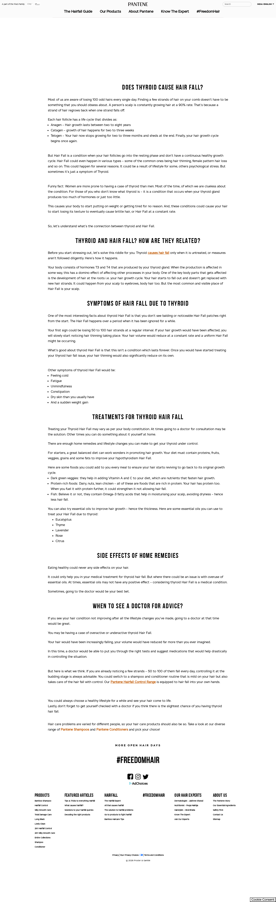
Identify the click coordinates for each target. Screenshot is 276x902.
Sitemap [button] (216, 855)
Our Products (110, 11)
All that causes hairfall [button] (114, 841)
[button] (30, 5)
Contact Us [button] (218, 850)
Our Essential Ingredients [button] (224, 841)
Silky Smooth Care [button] (43, 846)
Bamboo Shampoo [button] (43, 837)
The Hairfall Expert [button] (112, 837)
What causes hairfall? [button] (74, 841)
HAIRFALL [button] (111, 831)
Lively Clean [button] (40, 860)
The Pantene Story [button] (221, 837)
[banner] (244, 879)
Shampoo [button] (39, 878)
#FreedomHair (208, 11)
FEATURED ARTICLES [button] (79, 831)
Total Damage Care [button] (43, 850)
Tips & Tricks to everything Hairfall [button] (80, 837)
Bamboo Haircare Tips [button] (114, 855)
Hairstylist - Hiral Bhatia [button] (184, 846)
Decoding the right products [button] (77, 850)
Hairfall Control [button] (41, 841)
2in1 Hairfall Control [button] (43, 864)
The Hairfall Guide (78, 11)
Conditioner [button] (40, 883)
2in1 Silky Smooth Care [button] (45, 869)
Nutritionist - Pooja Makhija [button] (186, 841)
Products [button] (42, 831)
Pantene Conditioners (112, 765)
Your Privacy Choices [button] (131, 891)
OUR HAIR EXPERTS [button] (187, 831)
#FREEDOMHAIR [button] (154, 831)
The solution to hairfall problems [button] (118, 846)
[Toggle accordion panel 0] (45, 831)
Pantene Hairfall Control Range (133, 718)
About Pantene (141, 11)
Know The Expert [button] (182, 850)
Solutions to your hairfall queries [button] (79, 846)
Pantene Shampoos (75, 765)
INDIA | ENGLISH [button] (265, 4)
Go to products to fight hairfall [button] (117, 850)
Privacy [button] (115, 891)
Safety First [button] (218, 846)
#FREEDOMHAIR (138, 796)
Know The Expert (175, 11)
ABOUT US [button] (220, 831)
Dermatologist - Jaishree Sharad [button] (188, 837)
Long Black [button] (39, 855)
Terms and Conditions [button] (154, 891)
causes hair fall (158, 289)
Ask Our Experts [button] (181, 855)
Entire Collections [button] (42, 873)
